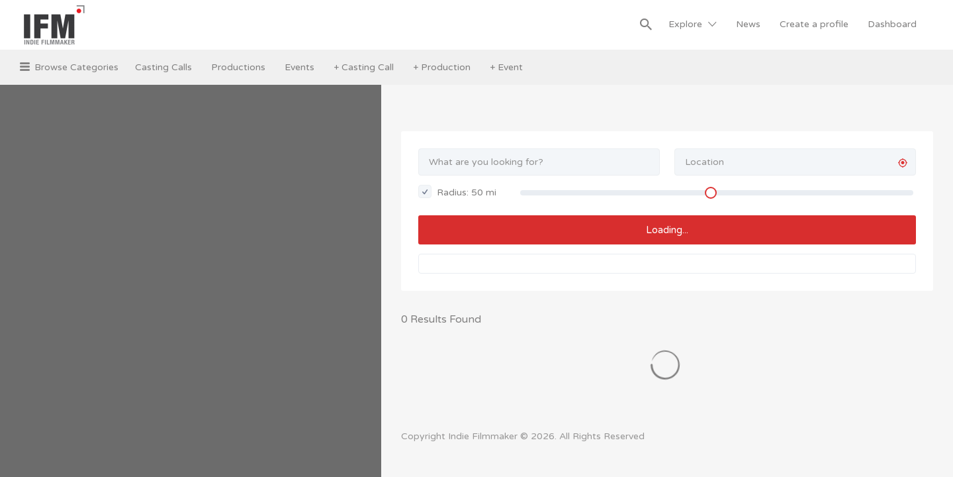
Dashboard (892, 24)
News (748, 24)
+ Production (442, 67)
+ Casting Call (364, 67)
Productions (238, 67)
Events (299, 67)
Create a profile (814, 24)
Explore (685, 24)
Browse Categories (76, 67)
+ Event (506, 67)
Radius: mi (457, 191)
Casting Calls (163, 67)
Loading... (667, 230)
